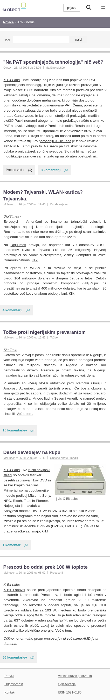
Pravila (9, 676)
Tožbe (54, 337)
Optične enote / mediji (64, 457)
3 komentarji (50, 170)
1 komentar (11, 545)
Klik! (35, 260)
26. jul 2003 (21, 67)
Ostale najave (59, 204)
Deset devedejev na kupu (31, 452)
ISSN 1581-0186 (69, 692)
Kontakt (9, 692)
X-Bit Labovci (14, 590)
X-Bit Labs (12, 80)
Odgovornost (13, 684)
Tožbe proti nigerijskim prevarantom (44, 332)
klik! (45, 531)
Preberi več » (15, 170)
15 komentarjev (15, 430)
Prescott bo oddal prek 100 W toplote (45, 567)
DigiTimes (11, 216)
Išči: (7, 40)
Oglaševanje (66, 684)
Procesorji (56, 572)
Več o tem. (25, 414)
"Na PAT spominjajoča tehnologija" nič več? (53, 62)
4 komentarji (12, 310)
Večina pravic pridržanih (75, 676)
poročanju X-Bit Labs (55, 141)
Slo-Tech (10, 350)
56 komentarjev (15, 657)
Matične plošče (55, 67)
